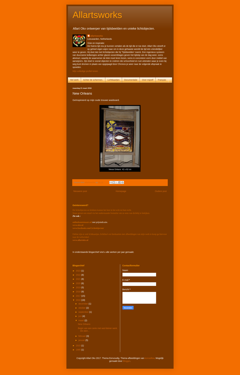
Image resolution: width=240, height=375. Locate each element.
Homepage (121, 191)
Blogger (126, 361)
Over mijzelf (147, 80)
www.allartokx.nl (80, 240)
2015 (78, 345)
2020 (78, 283)
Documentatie (130, 80)
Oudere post (161, 191)
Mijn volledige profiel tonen (85, 71)
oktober (82, 308)
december (83, 303)
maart (81, 320)
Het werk (74, 80)
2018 (78, 291)
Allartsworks (97, 15)
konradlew (149, 358)
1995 (78, 349)
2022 (78, 275)
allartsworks (96, 36)
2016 (78, 300)
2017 (78, 296)
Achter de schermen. (93, 80)
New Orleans (84, 324)
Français (162, 80)
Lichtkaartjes (113, 80)
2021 (78, 279)
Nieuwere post (80, 191)
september (83, 312)
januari (81, 340)
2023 (78, 271)
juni (80, 316)
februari (82, 336)
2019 (78, 287)
